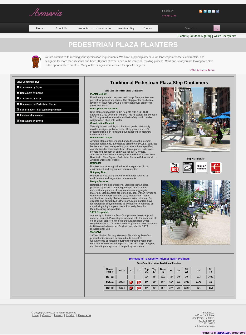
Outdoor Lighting (200, 35)
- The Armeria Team (202, 70)
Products (82, 28)
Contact (147, 28)
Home (39, 28)
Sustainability (125, 28)
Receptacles (84, 315)
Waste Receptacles (225, 35)
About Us (61, 28)
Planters (183, 35)
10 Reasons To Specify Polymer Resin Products (159, 258)
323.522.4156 (169, 16)
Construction (104, 28)
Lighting (70, 315)
